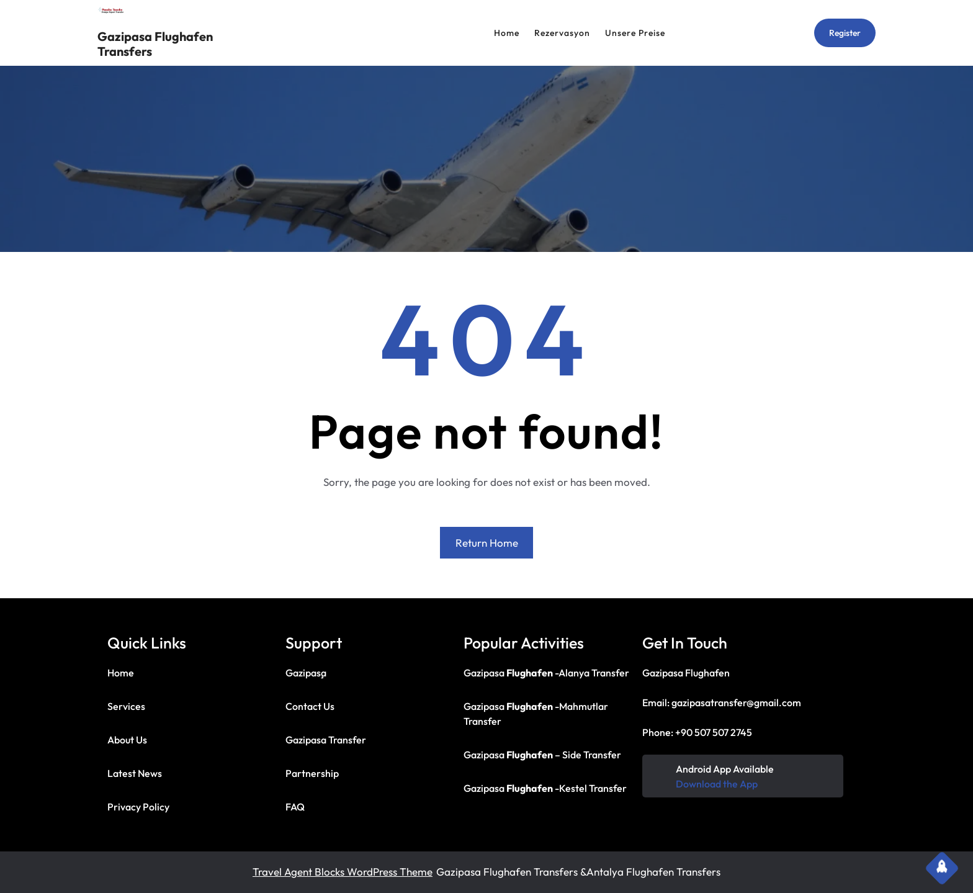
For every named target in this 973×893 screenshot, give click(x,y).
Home (120, 672)
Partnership (312, 773)
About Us (127, 740)
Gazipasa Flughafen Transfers (155, 44)
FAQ (295, 807)
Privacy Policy (138, 807)
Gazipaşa (305, 672)
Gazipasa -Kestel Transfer (545, 788)
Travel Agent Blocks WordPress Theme (343, 871)
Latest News (134, 773)
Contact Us (309, 706)
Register (845, 32)
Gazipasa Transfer (325, 740)
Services (126, 706)
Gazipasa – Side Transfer (542, 754)
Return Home (486, 542)
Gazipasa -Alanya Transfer (546, 672)
